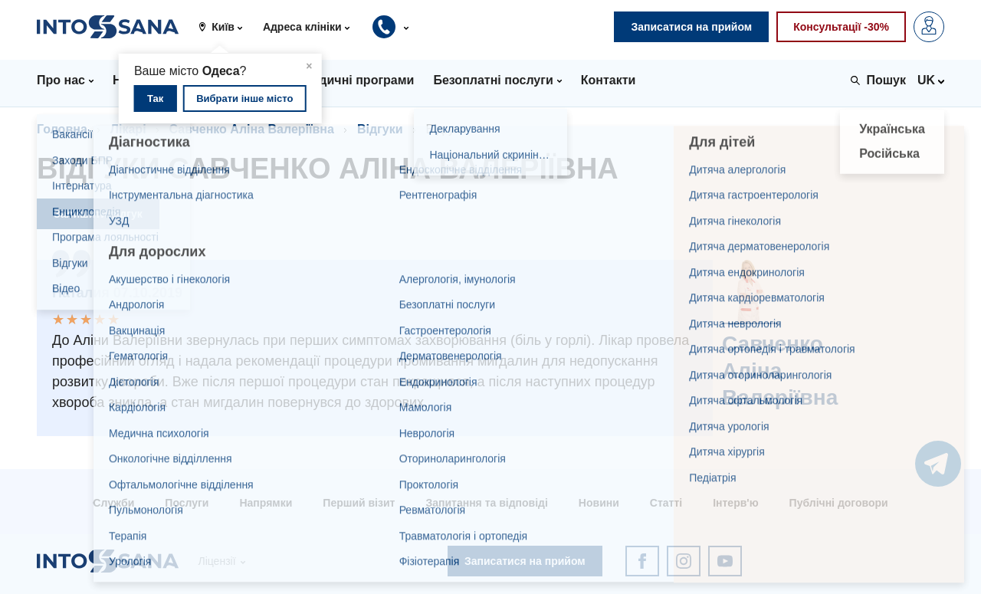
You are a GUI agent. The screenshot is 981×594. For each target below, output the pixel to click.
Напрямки (265, 503)
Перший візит (359, 503)
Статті (666, 503)
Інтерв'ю (735, 503)
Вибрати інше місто (244, 98)
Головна (62, 129)
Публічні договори (838, 503)
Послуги (186, 503)
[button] (226, 26)
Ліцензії (216, 561)
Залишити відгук (98, 214)
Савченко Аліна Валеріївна (251, 129)
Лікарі (128, 129)
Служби (113, 503)
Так (155, 98)
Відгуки (380, 129)
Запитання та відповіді (486, 503)
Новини (599, 503)
